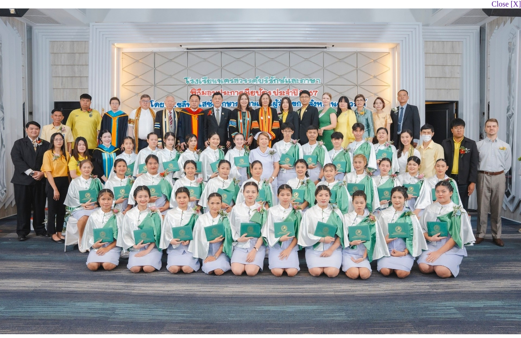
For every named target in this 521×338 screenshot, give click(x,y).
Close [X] (506, 4)
